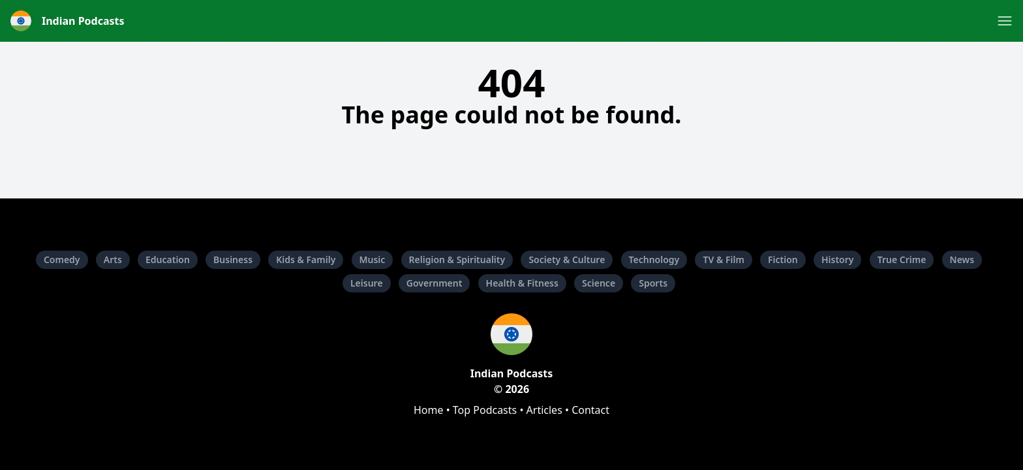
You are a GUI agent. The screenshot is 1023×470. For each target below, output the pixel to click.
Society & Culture (566, 259)
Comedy (62, 259)
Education (167, 259)
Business (232, 259)
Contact (590, 410)
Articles (544, 410)
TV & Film (723, 259)
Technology (654, 259)
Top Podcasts (485, 410)
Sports (653, 283)
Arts (113, 259)
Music (372, 259)
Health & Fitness (522, 283)
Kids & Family (305, 259)
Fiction (783, 259)
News (962, 259)
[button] (1005, 21)
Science (598, 283)
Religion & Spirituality (457, 259)
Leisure (366, 283)
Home (429, 410)
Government (434, 283)
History (837, 259)
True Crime (902, 259)
